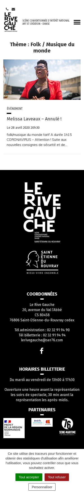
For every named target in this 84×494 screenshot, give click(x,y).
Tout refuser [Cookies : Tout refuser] (57, 477)
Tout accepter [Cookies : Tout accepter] (29, 477)
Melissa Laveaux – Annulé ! (34, 119)
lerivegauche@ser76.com (42, 340)
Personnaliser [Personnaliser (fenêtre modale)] (42, 487)
